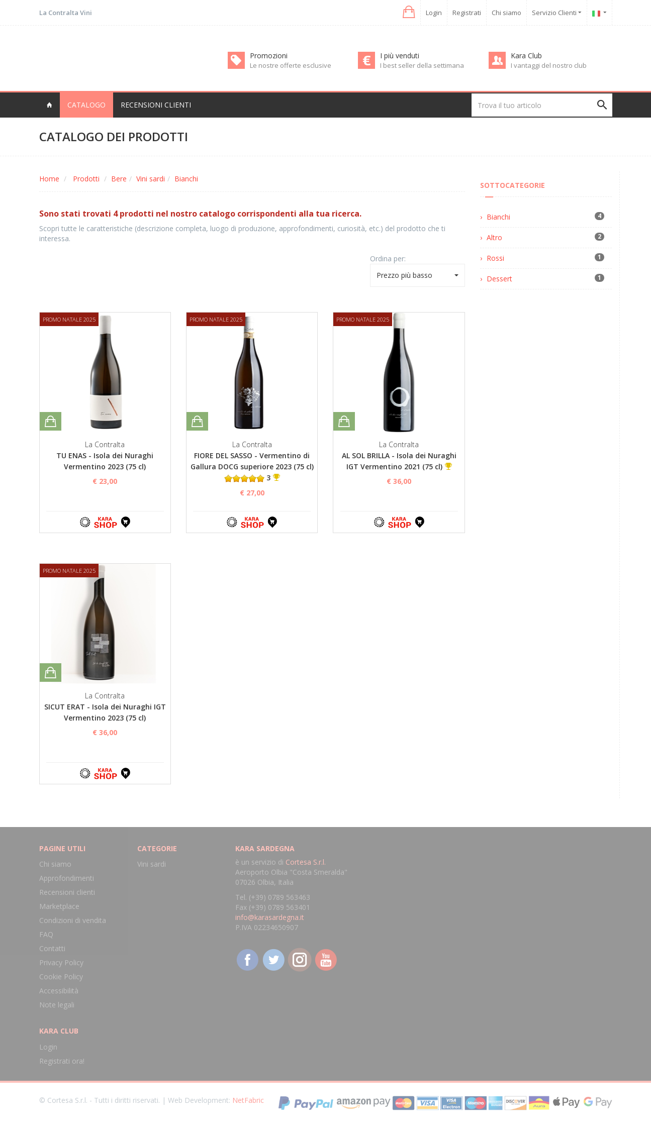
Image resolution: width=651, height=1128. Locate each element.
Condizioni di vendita (72, 920)
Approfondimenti (66, 878)
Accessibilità (58, 990)
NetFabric (248, 1100)
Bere (119, 178)
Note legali (56, 1004)
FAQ (46, 934)
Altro (494, 237)
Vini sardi (150, 178)
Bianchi (186, 178)
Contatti (52, 948)
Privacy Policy (61, 962)
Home (49, 178)
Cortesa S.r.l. (306, 862)
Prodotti (86, 178)
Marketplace (59, 906)
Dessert (499, 278)
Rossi (495, 258)
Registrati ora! (61, 1061)
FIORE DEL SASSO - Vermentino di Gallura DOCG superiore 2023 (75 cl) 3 (252, 466)
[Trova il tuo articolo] (542, 105)
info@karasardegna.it (269, 917)
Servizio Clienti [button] (557, 12)
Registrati (466, 12)
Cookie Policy (61, 976)
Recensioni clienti (156, 105)
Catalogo (86, 105)
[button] (408, 12)
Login (434, 12)
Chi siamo (506, 12)
